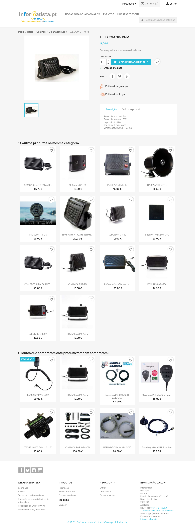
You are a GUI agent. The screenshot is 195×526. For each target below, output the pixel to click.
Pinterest (127, 76)
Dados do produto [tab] (131, 109)
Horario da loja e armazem (82, 14)
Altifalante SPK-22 (38, 334)
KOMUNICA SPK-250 (157, 284)
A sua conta (107, 482)
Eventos (108, 14)
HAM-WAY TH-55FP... (157, 185)
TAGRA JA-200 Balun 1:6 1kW (38, 447)
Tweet (120, 76)
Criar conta (105, 491)
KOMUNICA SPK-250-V (77, 334)
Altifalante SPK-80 (77, 185)
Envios (21, 491)
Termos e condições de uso (31, 495)
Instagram (40, 470)
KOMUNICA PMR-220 (77, 284)
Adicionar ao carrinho (131, 62)
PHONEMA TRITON (38, 234)
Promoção (64, 487)
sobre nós (23, 487)
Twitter (27, 470)
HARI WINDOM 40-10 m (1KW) (117, 447)
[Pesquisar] (158, 20)
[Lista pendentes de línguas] (129, 4)
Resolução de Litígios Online (31, 505)
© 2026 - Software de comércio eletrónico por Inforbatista (97, 522)
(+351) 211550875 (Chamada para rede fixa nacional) (157, 509)
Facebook (21, 470)
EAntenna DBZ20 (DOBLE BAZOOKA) (117, 396)
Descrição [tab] (111, 109)
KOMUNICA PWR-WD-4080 (77, 447)
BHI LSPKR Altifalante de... (157, 234)
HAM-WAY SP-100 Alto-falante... (77, 234)
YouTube (34, 470)
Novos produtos (67, 491)
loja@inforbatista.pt (150, 519)
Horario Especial (128, 14)
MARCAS (63, 505)
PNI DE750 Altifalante (117, 185)
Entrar (103, 487)
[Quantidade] (103, 62)
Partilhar (112, 76)
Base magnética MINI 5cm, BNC (157, 447)
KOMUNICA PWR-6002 (38, 395)
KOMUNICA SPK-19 (117, 234)
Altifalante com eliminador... (117, 284)
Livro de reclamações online (31, 509)
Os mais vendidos (67, 495)
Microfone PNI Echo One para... (157, 395)
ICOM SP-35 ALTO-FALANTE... (38, 284)
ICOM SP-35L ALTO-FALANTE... (38, 185)
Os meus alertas (108, 495)
